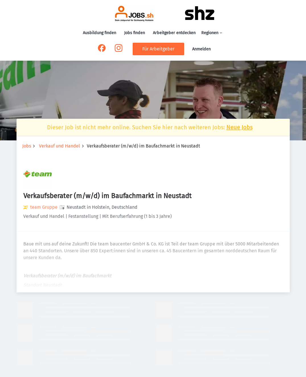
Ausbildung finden (99, 32)
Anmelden (201, 49)
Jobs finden (134, 32)
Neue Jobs (239, 127)
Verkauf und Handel (59, 146)
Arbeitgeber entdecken (174, 32)
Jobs (26, 146)
